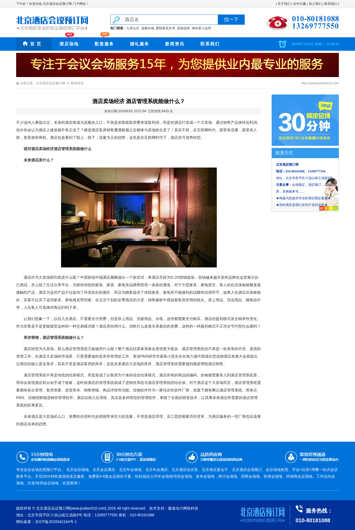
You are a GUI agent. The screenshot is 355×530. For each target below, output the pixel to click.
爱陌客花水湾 (165, 28)
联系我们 (330, 4)
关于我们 (284, 4)
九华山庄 (132, 28)
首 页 (35, 44)
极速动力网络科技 (183, 508)
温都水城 (147, 28)
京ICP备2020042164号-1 (56, 522)
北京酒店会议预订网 (50, 83)
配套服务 (104, 44)
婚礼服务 (139, 44)
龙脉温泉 (183, 28)
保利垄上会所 (201, 28)
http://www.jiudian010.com (320, 83)
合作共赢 (299, 4)
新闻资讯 (174, 44)
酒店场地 (69, 44)
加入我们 (315, 4)
